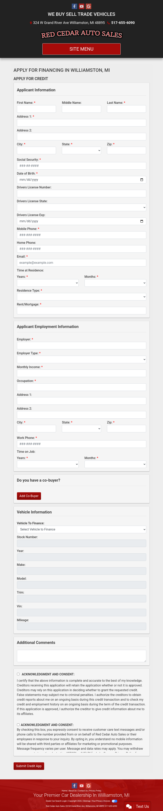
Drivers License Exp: (31, 215)
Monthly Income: (29, 367)
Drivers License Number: (34, 187)
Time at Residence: (30, 270)
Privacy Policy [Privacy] (95, 791)
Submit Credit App (29, 766)
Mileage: (23, 620)
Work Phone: (26, 438)
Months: (90, 277)
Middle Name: (71, 103)
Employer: (24, 339)
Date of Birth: (26, 173)
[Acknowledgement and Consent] (18, 674)
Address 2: (24, 130)
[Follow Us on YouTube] (81, 6)
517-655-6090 (122, 23)
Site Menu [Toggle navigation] (82, 49)
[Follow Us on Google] (88, 6)
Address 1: (24, 116)
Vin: (19, 606)
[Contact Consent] (18, 724)
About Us (73, 791)
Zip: (109, 144)
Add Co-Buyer (29, 496)
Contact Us (83, 791)
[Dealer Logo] (81, 34)
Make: (21, 565)
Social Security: (28, 160)
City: (20, 144)
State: (66, 144)
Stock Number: (27, 537)
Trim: (20, 592)
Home (64, 791)
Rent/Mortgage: (28, 304)
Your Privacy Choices (104, 801)
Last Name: (115, 103)
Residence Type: (28, 290)
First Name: (25, 103)
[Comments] (81, 656)
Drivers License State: (32, 201)
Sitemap (86, 801)
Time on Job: (26, 452)
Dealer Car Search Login (56, 801)
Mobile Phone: (27, 229)
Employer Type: (27, 353)
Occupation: (25, 381)
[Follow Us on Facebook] (74, 6)
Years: (21, 277)
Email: (21, 256)
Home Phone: (26, 243)
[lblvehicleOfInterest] (81, 529)
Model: (22, 578)
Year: (20, 551)
